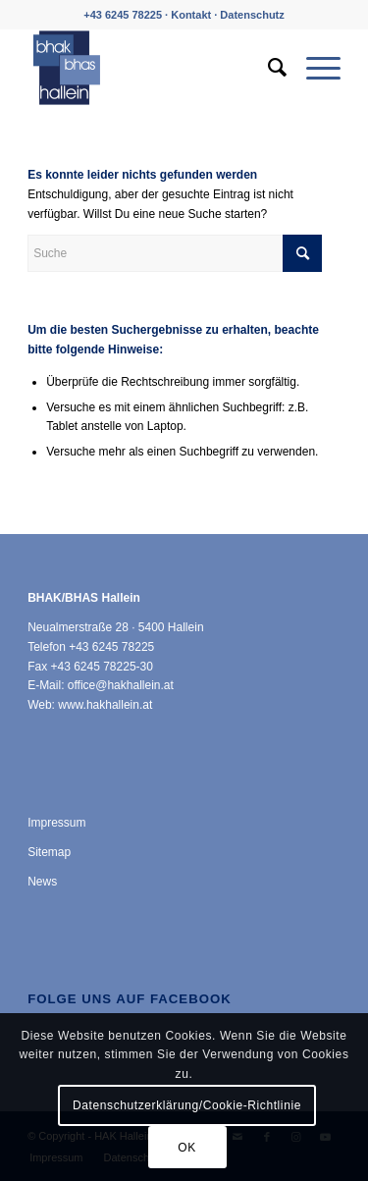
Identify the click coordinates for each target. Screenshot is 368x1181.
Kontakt (191, 15)
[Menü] (314, 67)
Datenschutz (252, 15)
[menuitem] (267, 67)
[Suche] (267, 67)
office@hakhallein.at (121, 685)
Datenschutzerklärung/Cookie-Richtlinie (187, 1105)
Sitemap (49, 852)
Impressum (56, 823)
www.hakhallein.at (105, 705)
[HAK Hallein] (152, 67)
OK (187, 1147)
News (42, 881)
